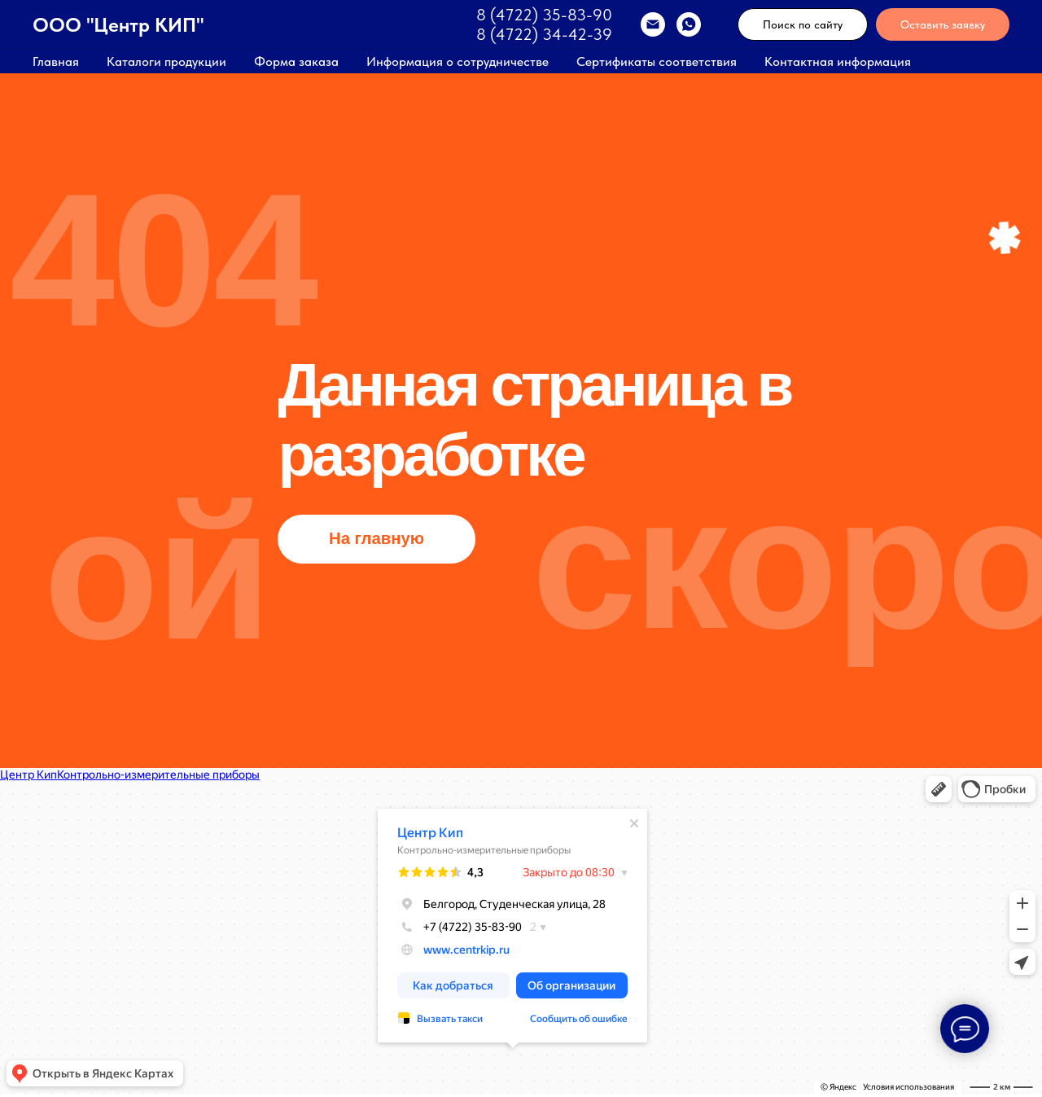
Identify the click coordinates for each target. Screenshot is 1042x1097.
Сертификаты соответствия (656, 61)
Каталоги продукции (166, 61)
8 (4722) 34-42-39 (544, 34)
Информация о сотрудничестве (457, 61)
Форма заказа (296, 61)
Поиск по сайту (803, 24)
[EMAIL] (653, 24)
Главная (56, 61)
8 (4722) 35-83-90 (544, 14)
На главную (376, 538)
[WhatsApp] (688, 24)
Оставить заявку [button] (942, 24)
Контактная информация (837, 61)
